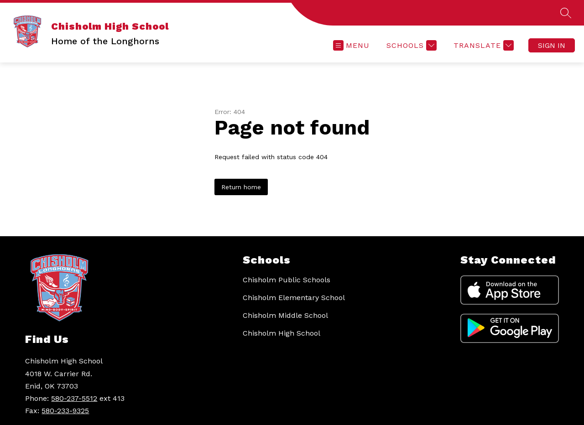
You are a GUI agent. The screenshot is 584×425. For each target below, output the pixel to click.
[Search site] (565, 12)
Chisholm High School (281, 333)
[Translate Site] (482, 45)
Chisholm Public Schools (286, 279)
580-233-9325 (65, 410)
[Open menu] (351, 45)
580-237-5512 (74, 398)
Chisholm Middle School (285, 315)
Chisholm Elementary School (294, 297)
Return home (241, 187)
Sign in (551, 45)
